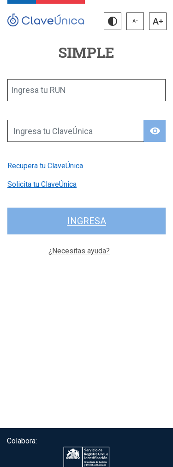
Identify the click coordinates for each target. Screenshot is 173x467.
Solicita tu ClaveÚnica (42, 184)
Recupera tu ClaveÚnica (45, 165)
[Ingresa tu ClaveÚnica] (75, 131)
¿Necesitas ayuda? (79, 250)
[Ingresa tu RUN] (86, 90)
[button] (112, 21)
